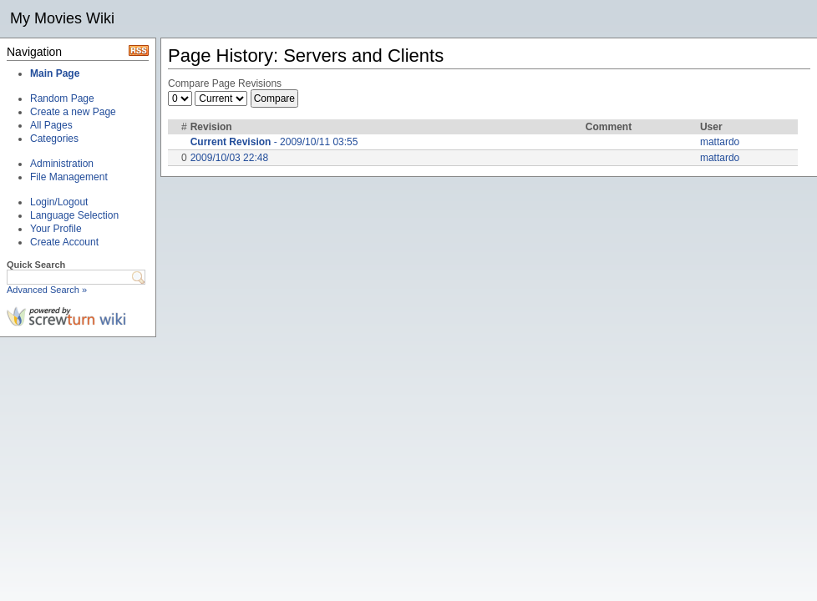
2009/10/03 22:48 (229, 158)
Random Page (62, 98)
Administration (62, 163)
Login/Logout (59, 202)
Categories (54, 138)
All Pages (51, 125)
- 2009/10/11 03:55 (274, 142)
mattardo (719, 142)
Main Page (54, 73)
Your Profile (56, 229)
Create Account (64, 242)
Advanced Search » (47, 290)
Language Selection (74, 215)
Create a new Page (73, 112)
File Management (69, 177)
